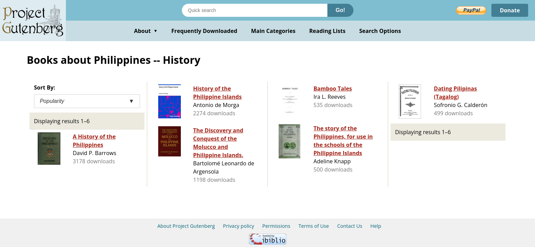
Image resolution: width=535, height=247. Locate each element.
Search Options (380, 31)
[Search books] (254, 10)
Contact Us (349, 226)
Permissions (276, 226)
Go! (340, 10)
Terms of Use (314, 226)
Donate (510, 10)
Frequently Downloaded (204, 31)
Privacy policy (238, 226)
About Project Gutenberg (186, 226)
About (146, 31)
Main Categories (273, 31)
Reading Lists (327, 31)
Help (375, 226)
